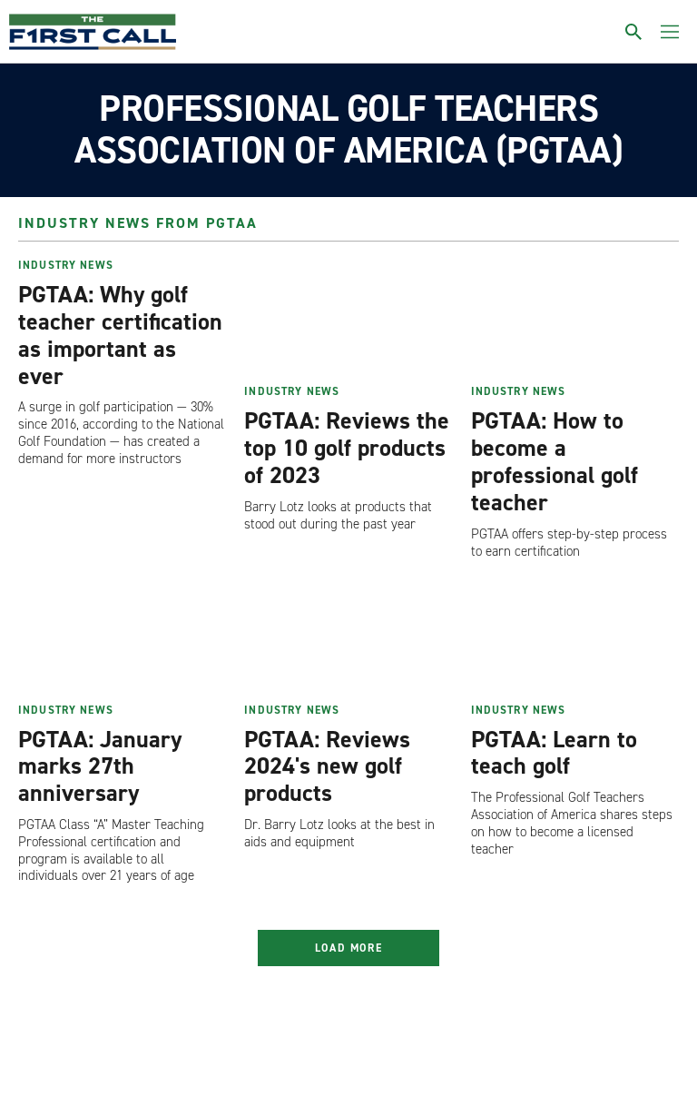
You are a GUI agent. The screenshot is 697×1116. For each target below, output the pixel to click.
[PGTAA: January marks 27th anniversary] (122, 636)
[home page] (92, 32)
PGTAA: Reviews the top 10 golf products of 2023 (346, 447)
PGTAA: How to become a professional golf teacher (554, 461)
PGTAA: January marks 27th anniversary (100, 766)
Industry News (65, 265)
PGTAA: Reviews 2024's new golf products (327, 766)
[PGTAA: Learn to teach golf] (575, 636)
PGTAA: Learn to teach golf (554, 753)
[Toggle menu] (670, 32)
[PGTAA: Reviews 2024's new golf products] (348, 636)
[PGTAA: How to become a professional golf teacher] (575, 318)
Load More (349, 948)
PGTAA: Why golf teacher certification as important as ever (120, 335)
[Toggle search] (633, 32)
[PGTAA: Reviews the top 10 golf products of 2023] (348, 318)
